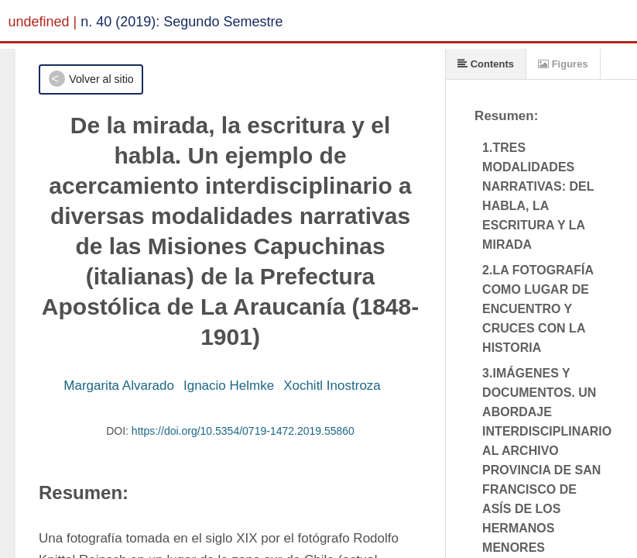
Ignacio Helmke (228, 385)
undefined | (43, 21)
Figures (563, 64)
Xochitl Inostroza (332, 385)
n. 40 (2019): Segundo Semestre (181, 21)
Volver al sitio (101, 79)
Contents (485, 64)
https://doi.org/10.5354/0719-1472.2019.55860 (243, 431)
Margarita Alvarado (118, 385)
